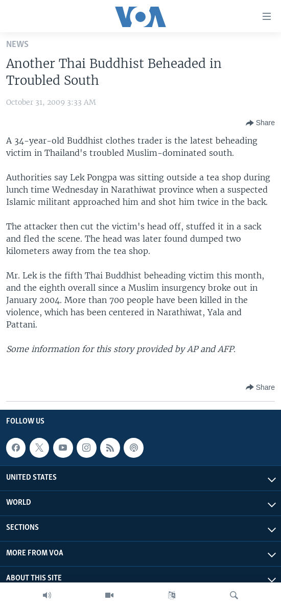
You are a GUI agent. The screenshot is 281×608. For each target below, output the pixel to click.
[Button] (260, 123)
